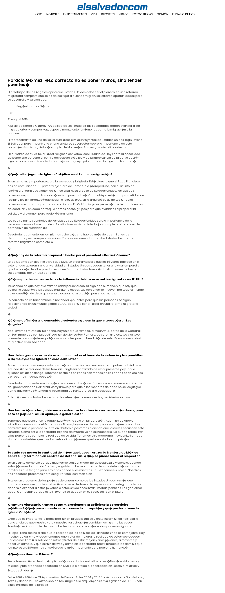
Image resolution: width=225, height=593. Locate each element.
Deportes (108, 14)
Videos (124, 14)
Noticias (52, 14)
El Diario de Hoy (183, 14)
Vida (94, 14)
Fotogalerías (142, 14)
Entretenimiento (75, 14)
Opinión (162, 14)
